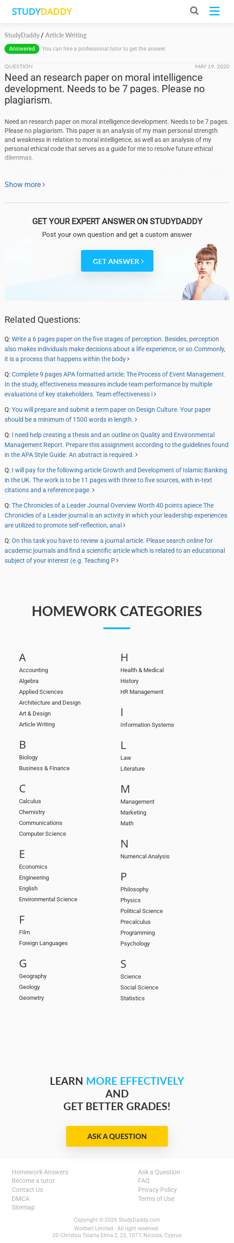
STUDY (42, 11)
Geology (29, 987)
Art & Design (35, 713)
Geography (33, 976)
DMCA (20, 1198)
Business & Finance (44, 768)
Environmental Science (48, 899)
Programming (137, 932)
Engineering (34, 877)
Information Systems (147, 724)
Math (127, 823)
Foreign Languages (43, 943)
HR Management (141, 691)
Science (130, 976)
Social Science (139, 987)
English (28, 888)
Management (137, 801)
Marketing (133, 812)
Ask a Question (117, 1136)
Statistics (132, 998)
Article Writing (37, 724)
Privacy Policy (157, 1189)
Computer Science (42, 833)
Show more (25, 184)
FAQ (144, 1180)
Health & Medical (142, 670)
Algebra (28, 681)
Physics (130, 900)
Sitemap (23, 1207)
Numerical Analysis (145, 856)
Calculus (30, 801)
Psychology (135, 943)
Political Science (141, 911)
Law (125, 757)
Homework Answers (40, 1172)
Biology (28, 757)
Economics (33, 866)
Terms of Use (156, 1198)
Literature (132, 768)
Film (24, 932)
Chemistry (32, 812)
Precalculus (135, 921)
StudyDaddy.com (139, 1220)
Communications (40, 822)
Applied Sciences (41, 691)
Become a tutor (33, 1180)
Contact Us (27, 1189)
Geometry (31, 997)
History (129, 681)
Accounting (33, 670)
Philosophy (134, 889)
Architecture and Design (50, 702)
